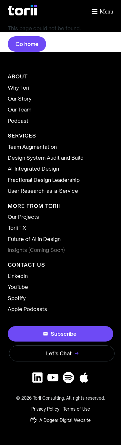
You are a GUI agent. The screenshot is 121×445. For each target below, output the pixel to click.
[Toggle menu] (102, 11)
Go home (26, 44)
